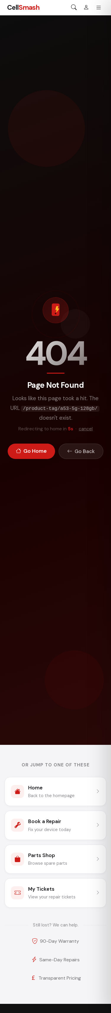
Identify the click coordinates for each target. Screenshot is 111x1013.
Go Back (81, 451)
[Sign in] (86, 7)
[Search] (73, 7)
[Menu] (98, 7)
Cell (23, 7)
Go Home (31, 451)
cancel (86, 429)
